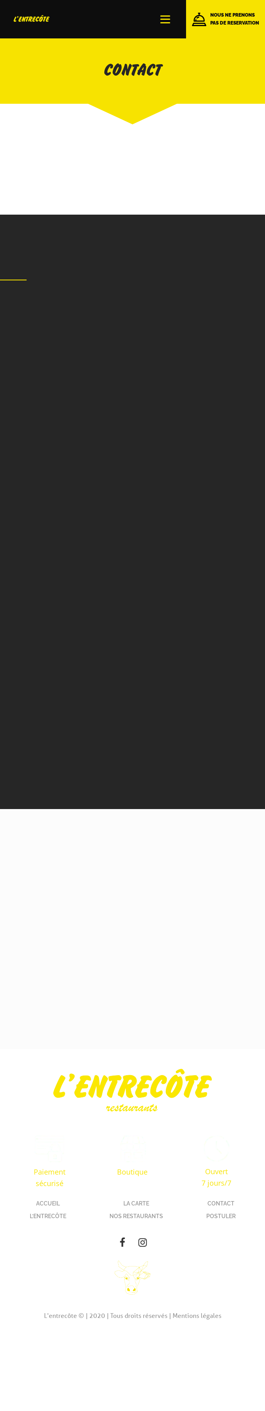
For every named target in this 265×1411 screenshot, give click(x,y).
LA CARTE (136, 1203)
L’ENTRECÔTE (48, 1216)
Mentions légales (197, 1315)
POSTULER (221, 1216)
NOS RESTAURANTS (136, 1216)
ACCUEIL (48, 1203)
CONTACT (220, 1203)
